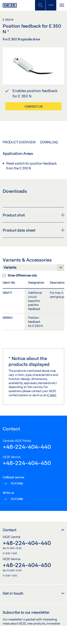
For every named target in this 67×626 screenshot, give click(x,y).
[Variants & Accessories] (33, 268)
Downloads (50, 142)
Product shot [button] (33, 215)
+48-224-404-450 (27, 463)
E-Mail (51, 395)
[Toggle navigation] (61, 5)
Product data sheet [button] (33, 230)
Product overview (19, 142)
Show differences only (20, 275)
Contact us (34, 106)
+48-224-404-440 (27, 446)
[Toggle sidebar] (51, 5)
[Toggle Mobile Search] (40, 5)
